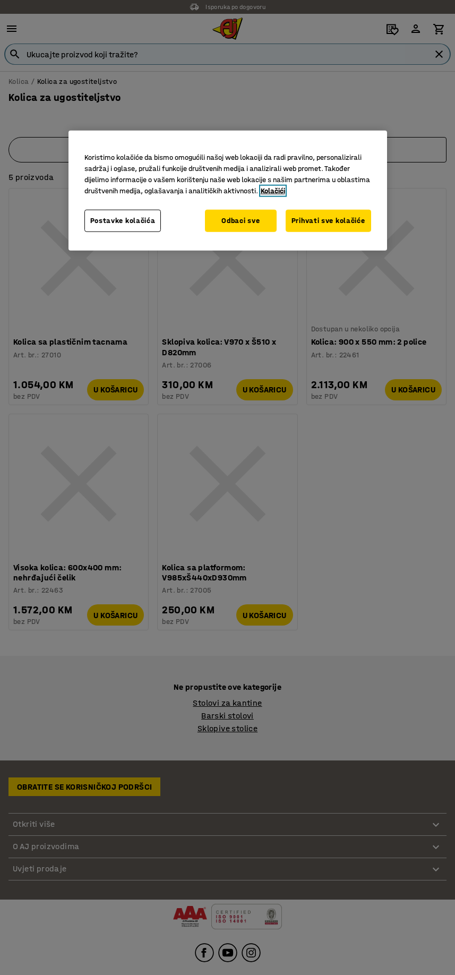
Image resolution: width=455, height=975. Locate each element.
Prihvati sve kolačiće (328, 220)
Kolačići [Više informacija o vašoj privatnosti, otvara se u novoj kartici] (273, 190)
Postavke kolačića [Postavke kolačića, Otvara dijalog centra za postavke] (123, 220)
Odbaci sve (240, 220)
